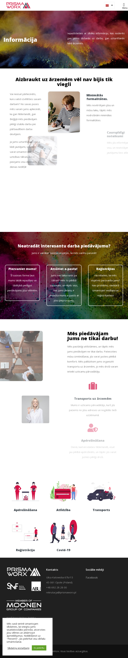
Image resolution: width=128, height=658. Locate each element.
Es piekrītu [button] (39, 647)
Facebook (92, 577)
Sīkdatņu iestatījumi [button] (18, 647)
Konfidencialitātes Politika (21, 617)
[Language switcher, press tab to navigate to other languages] (109, 5)
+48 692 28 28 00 (56, 587)
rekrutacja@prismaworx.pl (61, 592)
